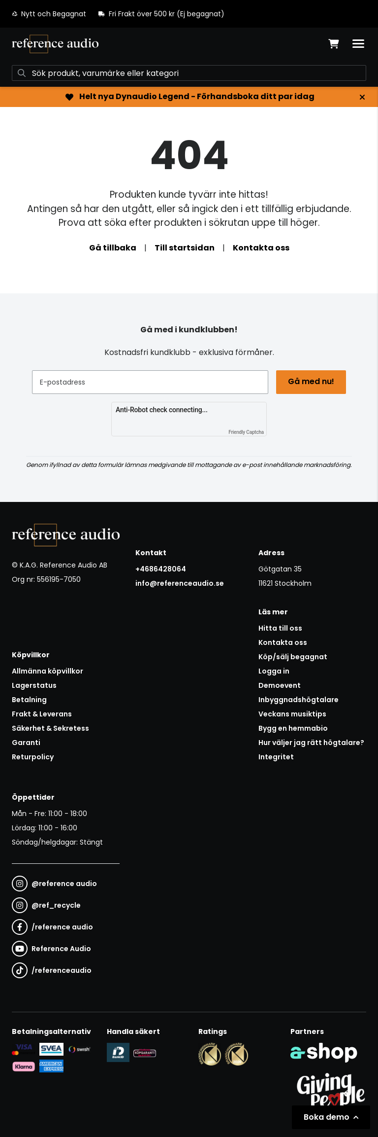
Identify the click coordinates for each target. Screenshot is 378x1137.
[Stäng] (362, 97)
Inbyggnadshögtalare (298, 700)
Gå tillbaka (112, 247)
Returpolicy (33, 757)
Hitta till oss (280, 628)
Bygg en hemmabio (293, 728)
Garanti (26, 742)
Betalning (29, 700)
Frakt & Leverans (42, 714)
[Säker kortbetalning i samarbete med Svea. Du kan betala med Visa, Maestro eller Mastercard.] (23, 1049)
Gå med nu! (311, 381)
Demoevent (279, 685)
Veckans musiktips (292, 714)
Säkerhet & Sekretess (50, 728)
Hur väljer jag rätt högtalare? (311, 742)
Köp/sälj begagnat (292, 657)
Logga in (273, 671)
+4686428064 (160, 569)
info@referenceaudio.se (179, 583)
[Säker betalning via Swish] (79, 1049)
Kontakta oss (261, 247)
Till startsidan (185, 247)
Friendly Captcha (246, 432)
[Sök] (189, 73)
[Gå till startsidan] (55, 44)
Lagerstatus (34, 685)
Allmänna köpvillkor (47, 671)
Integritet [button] (276, 757)
